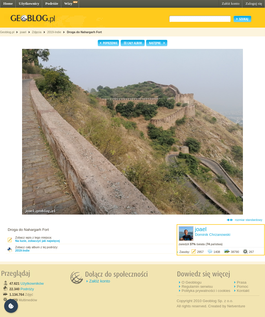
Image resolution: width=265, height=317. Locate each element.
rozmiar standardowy (248, 219)
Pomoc (242, 286)
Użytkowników (32, 283)
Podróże (51, 3)
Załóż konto (230, 3)
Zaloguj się (253, 3)
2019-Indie (54, 32)
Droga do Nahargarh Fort (84, 32)
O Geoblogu (192, 282)
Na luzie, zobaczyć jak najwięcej (37, 240)
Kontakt (243, 291)
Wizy (68, 3)
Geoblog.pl (7, 32)
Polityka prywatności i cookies (206, 291)
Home (8, 3)
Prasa (242, 282)
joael (23, 32)
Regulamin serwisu (197, 286)
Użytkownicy (29, 3)
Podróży (27, 289)
